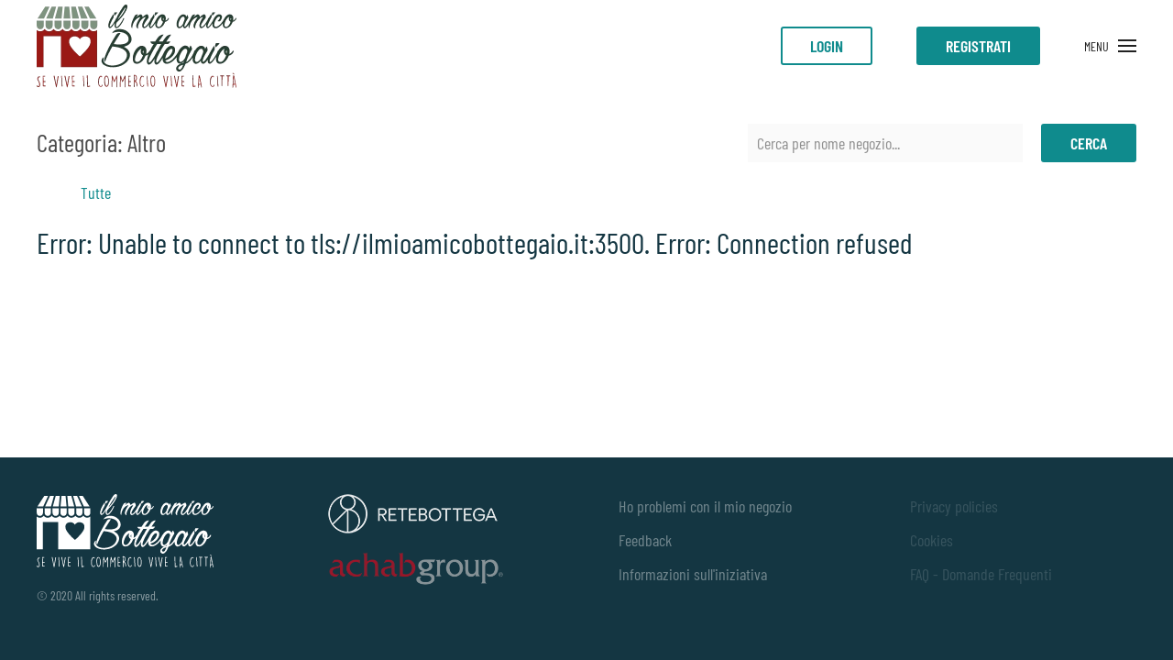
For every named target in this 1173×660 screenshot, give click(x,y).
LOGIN (826, 46)
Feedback (645, 540)
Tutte (96, 192)
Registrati (978, 46)
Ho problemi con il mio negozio (705, 506)
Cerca (1088, 143)
